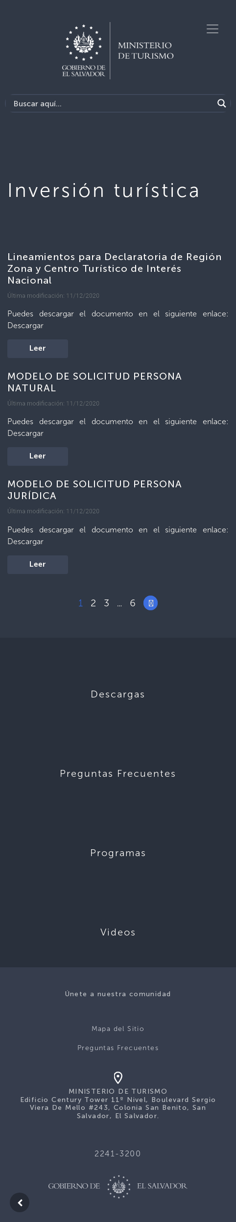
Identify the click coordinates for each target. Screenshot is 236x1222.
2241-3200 (117, 1153)
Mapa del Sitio (118, 1029)
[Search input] (112, 103)
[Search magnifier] (221, 103)
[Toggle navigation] (212, 29)
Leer (37, 349)
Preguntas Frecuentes (118, 1048)
